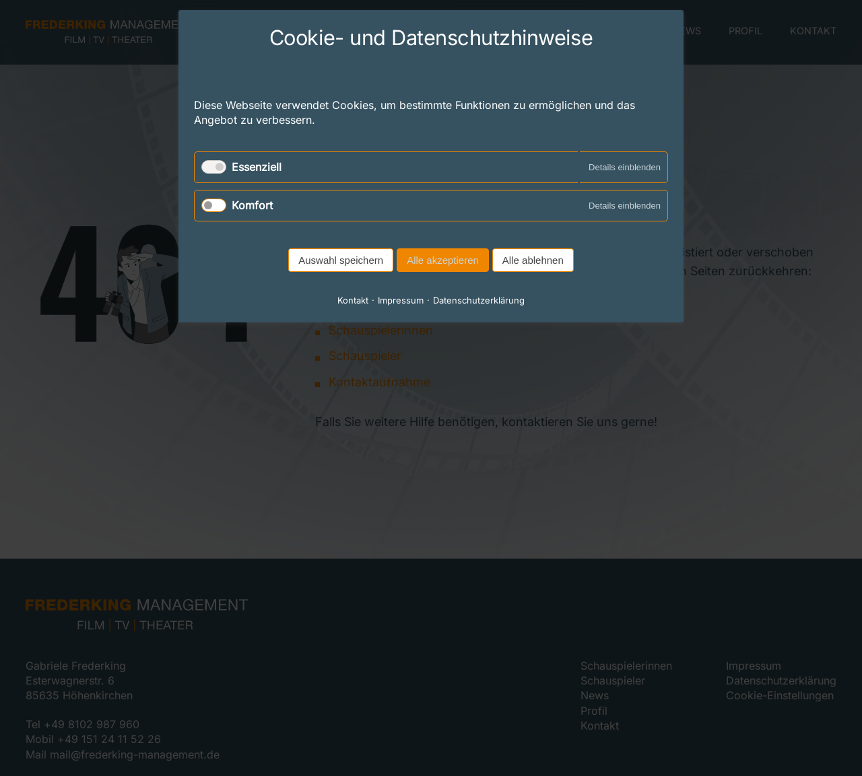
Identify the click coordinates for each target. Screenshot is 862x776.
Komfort (252, 205)
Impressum (401, 300)
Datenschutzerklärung (479, 300)
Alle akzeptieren (443, 260)
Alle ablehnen (533, 260)
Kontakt (352, 300)
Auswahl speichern (340, 260)
